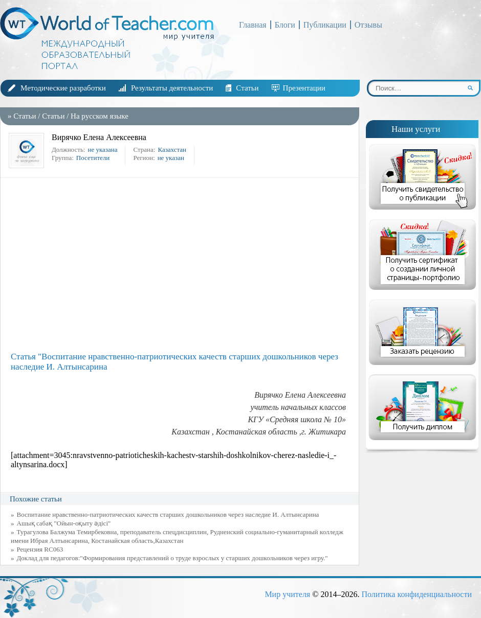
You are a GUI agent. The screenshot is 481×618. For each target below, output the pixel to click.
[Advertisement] (182, 264)
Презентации (304, 88)
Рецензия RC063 (40, 549)
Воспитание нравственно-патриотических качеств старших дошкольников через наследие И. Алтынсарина (168, 514)
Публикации (324, 24)
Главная (253, 24)
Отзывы (368, 24)
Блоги (285, 24)
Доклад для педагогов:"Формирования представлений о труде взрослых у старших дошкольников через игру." (172, 558)
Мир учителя (287, 594)
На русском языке (99, 116)
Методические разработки (63, 88)
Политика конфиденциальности (416, 594)
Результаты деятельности (172, 88)
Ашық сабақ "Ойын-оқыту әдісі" (64, 523)
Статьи (247, 88)
